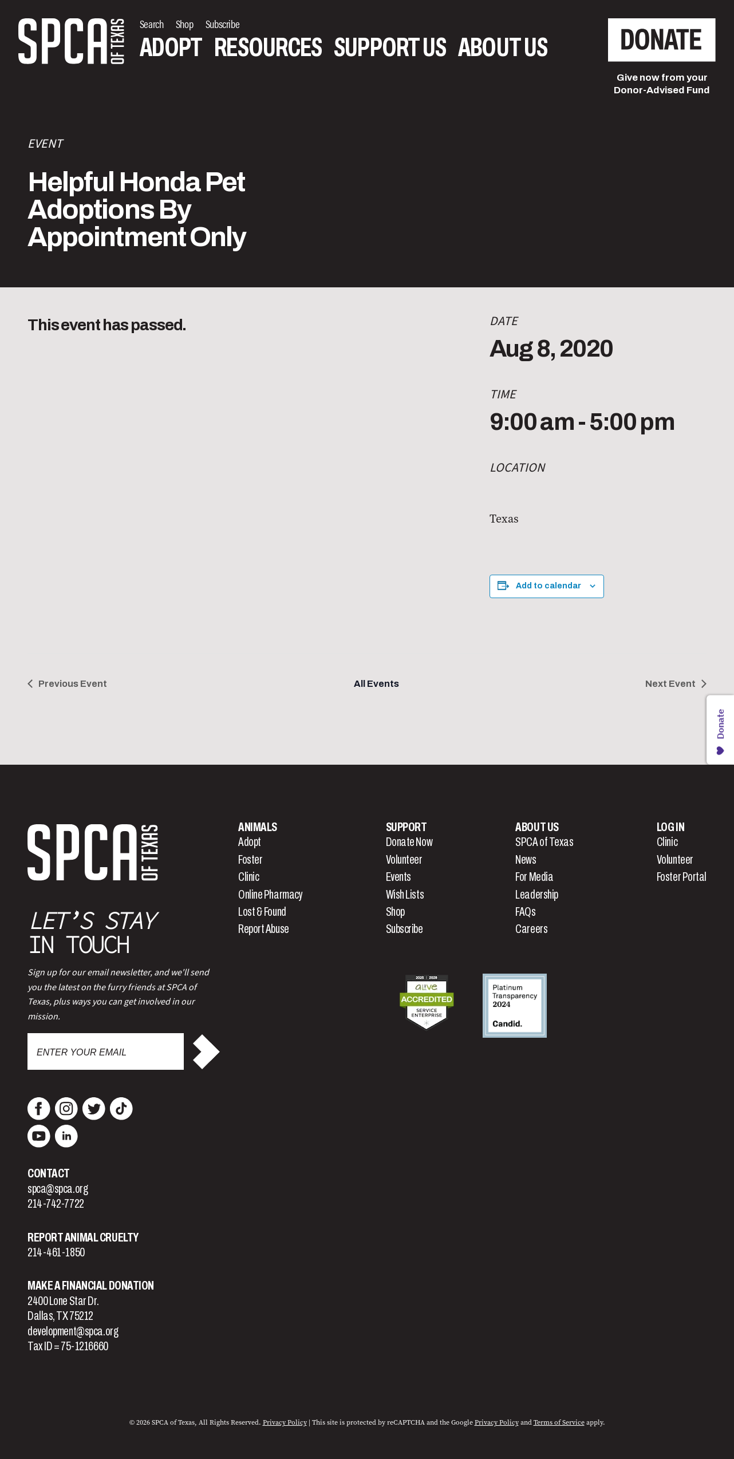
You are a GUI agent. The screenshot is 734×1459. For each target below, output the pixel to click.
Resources (268, 47)
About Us (502, 47)
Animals (257, 827)
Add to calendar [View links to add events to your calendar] (548, 586)
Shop (395, 912)
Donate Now (409, 842)
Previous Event (72, 684)
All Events (376, 684)
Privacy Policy (285, 1422)
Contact (48, 1173)
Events (398, 877)
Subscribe (404, 929)
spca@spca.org (57, 1189)
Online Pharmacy (270, 895)
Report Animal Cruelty (83, 1237)
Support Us (390, 47)
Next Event (670, 684)
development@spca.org (72, 1331)
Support (406, 827)
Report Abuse (263, 929)
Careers (531, 929)
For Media (534, 877)
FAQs (525, 912)
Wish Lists (405, 895)
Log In (670, 827)
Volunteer (404, 860)
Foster (250, 860)
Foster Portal (682, 877)
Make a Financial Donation (90, 1285)
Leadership (536, 895)
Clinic (248, 877)
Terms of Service (559, 1422)
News (525, 860)
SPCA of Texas (544, 842)
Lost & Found (262, 912)
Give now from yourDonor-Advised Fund (662, 84)
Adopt (171, 47)
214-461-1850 (56, 1252)
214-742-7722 (55, 1204)
